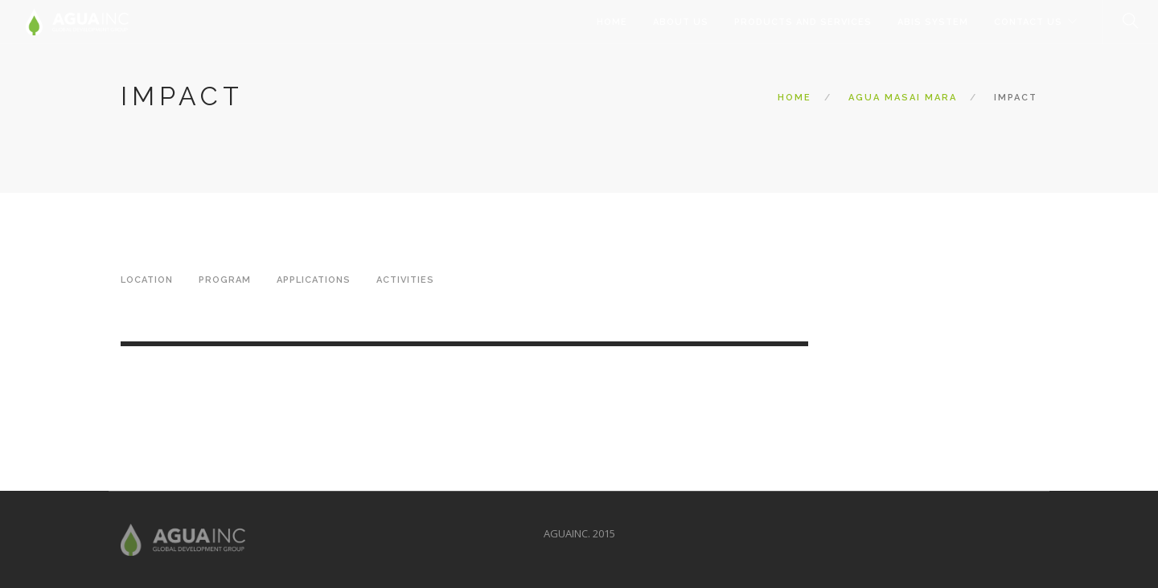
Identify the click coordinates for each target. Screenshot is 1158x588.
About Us (680, 22)
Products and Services (803, 22)
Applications (314, 280)
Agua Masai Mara (902, 97)
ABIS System (932, 22)
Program (225, 280)
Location (147, 280)
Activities (405, 280)
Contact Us (1028, 22)
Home (612, 22)
